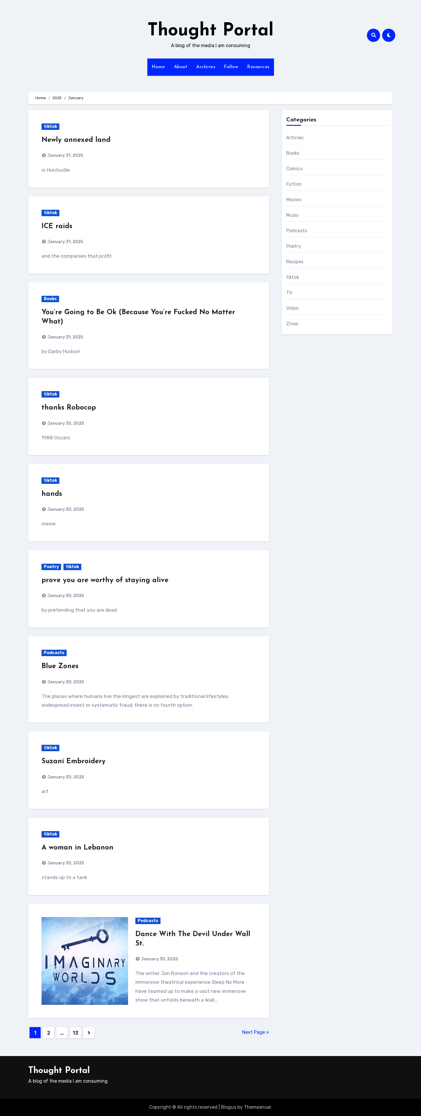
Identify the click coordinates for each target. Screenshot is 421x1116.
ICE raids (57, 226)
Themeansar (257, 1107)
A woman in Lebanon (77, 847)
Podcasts (54, 652)
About (181, 67)
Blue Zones (60, 666)
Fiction (294, 184)
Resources (258, 67)
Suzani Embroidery (74, 761)
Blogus (228, 1107)
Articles (295, 137)
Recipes (294, 261)
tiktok (50, 126)
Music (292, 215)
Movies (293, 199)
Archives (205, 67)
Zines (292, 323)
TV (289, 292)
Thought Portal (210, 31)
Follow (231, 67)
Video (292, 308)
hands (52, 494)
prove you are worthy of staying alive (105, 580)
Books (50, 298)
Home (158, 67)
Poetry (51, 566)
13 (75, 1033)
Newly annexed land (76, 140)
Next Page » (255, 1032)
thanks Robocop (69, 407)
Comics (294, 168)
